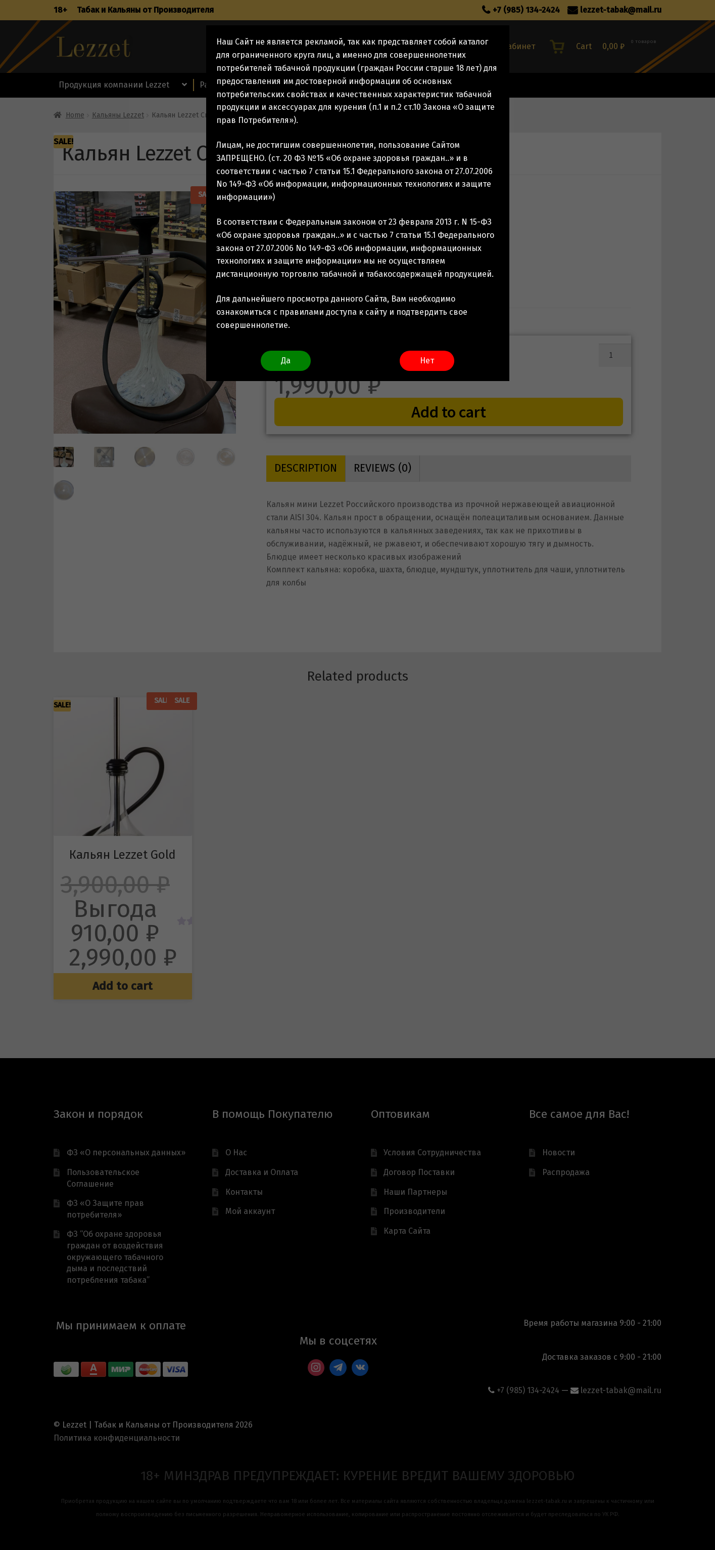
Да (286, 360)
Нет (427, 360)
